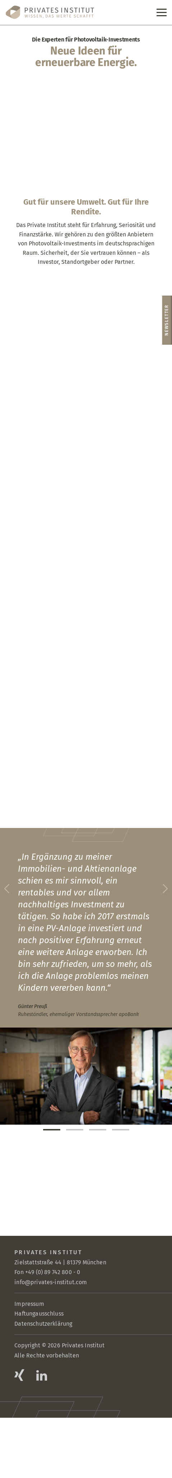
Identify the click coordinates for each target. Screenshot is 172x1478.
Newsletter (166, 320)
